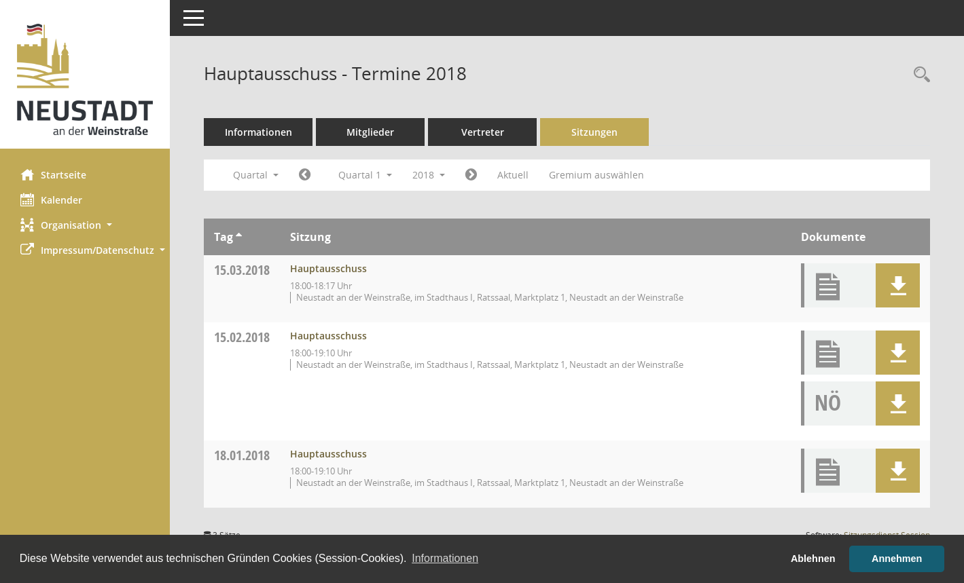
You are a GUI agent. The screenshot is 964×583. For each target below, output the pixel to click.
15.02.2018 (242, 337)
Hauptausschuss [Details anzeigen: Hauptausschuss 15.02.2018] (328, 335)
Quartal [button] (256, 174)
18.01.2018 (242, 455)
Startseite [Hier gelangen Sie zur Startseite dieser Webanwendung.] (53, 174)
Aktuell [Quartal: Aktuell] (513, 174)
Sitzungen (594, 132)
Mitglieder (370, 132)
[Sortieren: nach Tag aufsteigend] (239, 236)
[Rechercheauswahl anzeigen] (918, 75)
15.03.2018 (242, 270)
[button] (85, 225)
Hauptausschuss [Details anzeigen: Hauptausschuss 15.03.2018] (328, 268)
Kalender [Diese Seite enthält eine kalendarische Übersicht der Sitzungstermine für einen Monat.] (51, 199)
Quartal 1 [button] (365, 174)
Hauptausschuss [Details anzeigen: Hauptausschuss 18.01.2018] (328, 453)
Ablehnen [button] (813, 558)
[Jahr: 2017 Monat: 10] (305, 175)
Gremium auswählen (596, 174)
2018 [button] (428, 174)
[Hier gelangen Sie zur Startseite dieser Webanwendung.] (85, 79)
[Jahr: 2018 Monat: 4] (471, 175)
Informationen (258, 132)
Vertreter (482, 132)
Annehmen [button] (897, 558)
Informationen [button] (445, 558)
